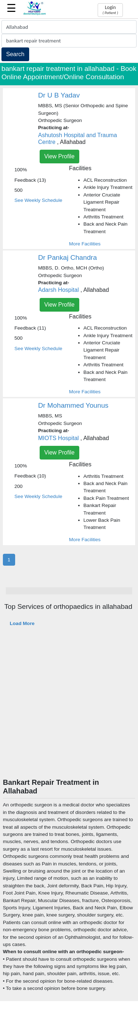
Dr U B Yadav (59, 95)
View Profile (59, 156)
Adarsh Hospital (58, 290)
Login (110, 9)
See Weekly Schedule (38, 200)
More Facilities (85, 243)
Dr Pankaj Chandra (67, 257)
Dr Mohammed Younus (73, 405)
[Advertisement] (67, 706)
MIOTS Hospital (58, 438)
